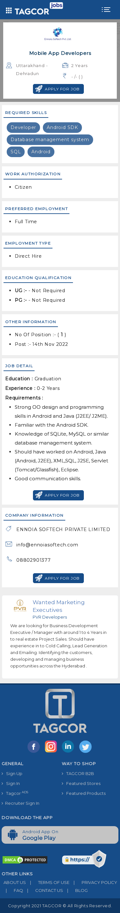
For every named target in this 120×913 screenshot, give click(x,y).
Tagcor (15, 793)
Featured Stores (81, 783)
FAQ (12, 890)
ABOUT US (14, 882)
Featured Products (84, 793)
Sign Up (12, 773)
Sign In (11, 783)
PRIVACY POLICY (93, 882)
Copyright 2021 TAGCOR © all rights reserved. (60, 905)
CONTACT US (43, 890)
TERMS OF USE (47, 882)
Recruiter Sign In (20, 803)
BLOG (75, 890)
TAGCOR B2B (78, 773)
